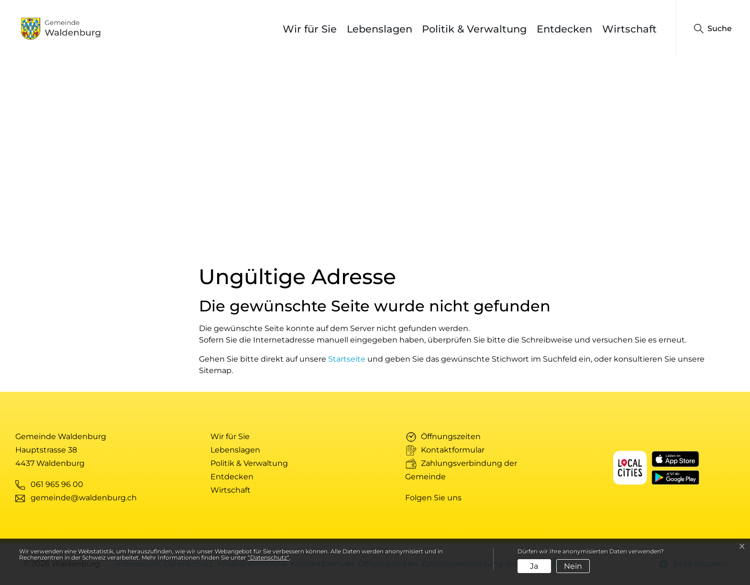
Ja (534, 566)
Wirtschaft (629, 29)
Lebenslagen (379, 29)
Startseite (346, 359)
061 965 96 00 (57, 484)
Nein (573, 566)
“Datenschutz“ (268, 557)
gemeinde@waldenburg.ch (84, 497)
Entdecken (564, 29)
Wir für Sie (310, 29)
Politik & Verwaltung (474, 29)
